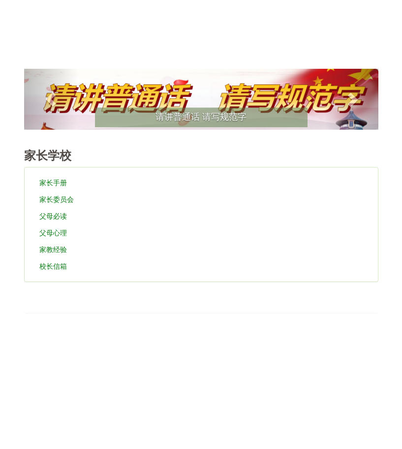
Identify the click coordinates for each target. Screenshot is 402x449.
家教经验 (53, 249)
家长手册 (53, 183)
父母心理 (53, 233)
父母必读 (53, 216)
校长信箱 (53, 266)
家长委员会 (56, 199)
